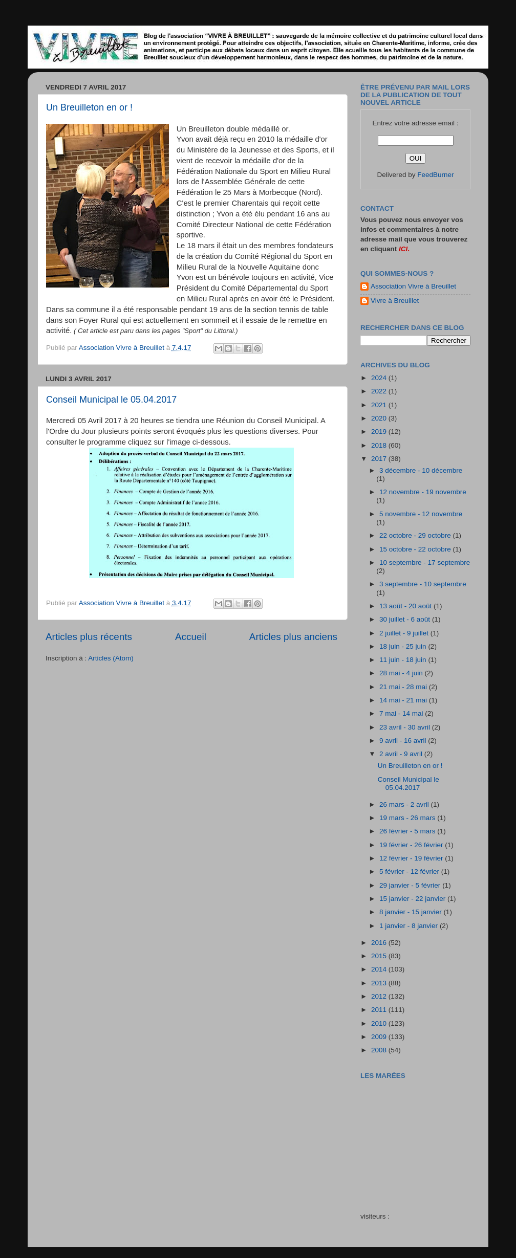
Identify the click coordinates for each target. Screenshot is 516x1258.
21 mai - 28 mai (404, 687)
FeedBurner (435, 175)
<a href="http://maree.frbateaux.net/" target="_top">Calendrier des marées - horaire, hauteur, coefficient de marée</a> (418, 1138)
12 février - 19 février (412, 858)
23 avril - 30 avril (405, 727)
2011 (380, 1009)
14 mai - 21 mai (404, 700)
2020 (380, 418)
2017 (380, 458)
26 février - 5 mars (408, 831)
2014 (380, 969)
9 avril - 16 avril (403, 740)
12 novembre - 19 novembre (422, 492)
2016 (380, 942)
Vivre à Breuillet (395, 300)
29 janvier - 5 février (410, 885)
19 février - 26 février (412, 845)
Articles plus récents (89, 636)
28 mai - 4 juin (402, 673)
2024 (380, 378)
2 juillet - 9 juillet (405, 633)
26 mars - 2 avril (405, 804)
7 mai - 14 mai (402, 713)
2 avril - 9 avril (401, 754)
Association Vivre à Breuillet (413, 286)
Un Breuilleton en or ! (89, 107)
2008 (380, 1050)
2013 (380, 983)
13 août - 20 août (406, 606)
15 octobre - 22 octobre (416, 549)
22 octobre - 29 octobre (416, 535)
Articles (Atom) (111, 658)
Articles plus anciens (293, 636)
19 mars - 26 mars (408, 818)
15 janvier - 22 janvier (413, 898)
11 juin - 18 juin (403, 660)
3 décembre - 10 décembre (420, 470)
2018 (380, 445)
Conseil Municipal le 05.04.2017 (111, 399)
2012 (380, 996)
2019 (380, 431)
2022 (380, 391)
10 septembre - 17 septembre (424, 562)
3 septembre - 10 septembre (422, 584)
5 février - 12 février (410, 871)
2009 (380, 1037)
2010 (380, 1023)
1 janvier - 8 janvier (409, 926)
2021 (380, 405)
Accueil (190, 636)
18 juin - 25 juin (403, 646)
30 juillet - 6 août (405, 619)
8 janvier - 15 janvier (411, 912)
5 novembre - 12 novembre (420, 514)
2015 (380, 956)
